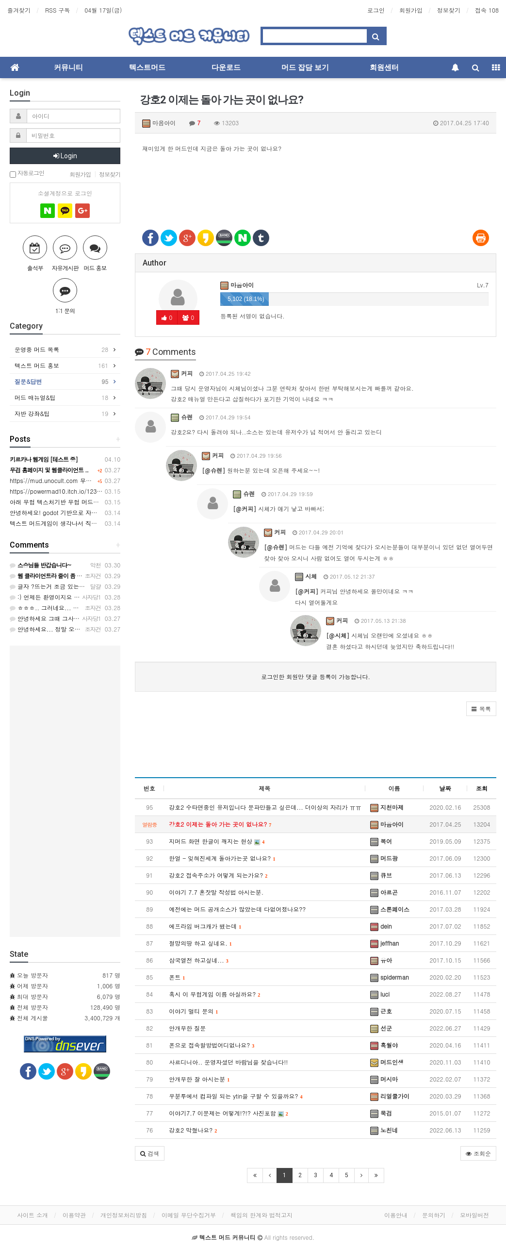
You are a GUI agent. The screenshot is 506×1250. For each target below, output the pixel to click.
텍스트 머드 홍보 (61, 365)
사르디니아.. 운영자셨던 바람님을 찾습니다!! (228, 1062)
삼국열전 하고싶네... (199, 960)
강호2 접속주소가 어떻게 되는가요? (218, 875)
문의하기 (433, 1215)
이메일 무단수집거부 (189, 1215)
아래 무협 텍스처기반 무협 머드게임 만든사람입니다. (80, 502)
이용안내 (396, 1215)
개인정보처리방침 (123, 1215)
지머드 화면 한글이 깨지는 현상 (216, 841)
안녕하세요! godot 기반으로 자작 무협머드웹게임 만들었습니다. (94, 512)
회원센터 (384, 67)
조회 (482, 788)
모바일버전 (474, 1215)
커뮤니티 (68, 67)
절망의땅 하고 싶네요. (200, 943)
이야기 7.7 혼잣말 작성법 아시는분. (216, 892)
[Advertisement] (315, 185)
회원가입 (411, 10)
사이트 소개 (32, 1215)
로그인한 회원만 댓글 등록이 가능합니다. (315, 676)
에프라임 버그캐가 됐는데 (205, 926)
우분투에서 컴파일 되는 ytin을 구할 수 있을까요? (235, 1096)
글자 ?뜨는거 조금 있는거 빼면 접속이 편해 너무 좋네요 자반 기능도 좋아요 (113, 586)
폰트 (177, 977)
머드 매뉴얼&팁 (61, 397)
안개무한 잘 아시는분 (199, 1079)
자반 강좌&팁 (61, 413)
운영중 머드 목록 (61, 349)
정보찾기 (448, 10)
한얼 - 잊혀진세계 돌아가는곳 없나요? (222, 858)
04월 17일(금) (103, 10)
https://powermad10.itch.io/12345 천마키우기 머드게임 (85, 491)
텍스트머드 (147, 67)
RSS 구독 (57, 10)
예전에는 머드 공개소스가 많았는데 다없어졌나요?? (237, 909)
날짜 (445, 788)
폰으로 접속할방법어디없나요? (211, 1045)
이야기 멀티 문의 (193, 1011)
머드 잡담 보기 (305, 67)
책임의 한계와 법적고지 (261, 1215)
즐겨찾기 (19, 10)
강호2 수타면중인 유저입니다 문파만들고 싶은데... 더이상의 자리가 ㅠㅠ (265, 807)
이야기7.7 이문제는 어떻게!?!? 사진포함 (228, 1113)
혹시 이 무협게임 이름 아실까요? (214, 994)
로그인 (376, 10)
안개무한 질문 (187, 1028)
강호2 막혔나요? (193, 1130)
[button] (481, 708)
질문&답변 (61, 381)
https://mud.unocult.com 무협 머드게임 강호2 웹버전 (81, 480)
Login (65, 156)
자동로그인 (27, 173)
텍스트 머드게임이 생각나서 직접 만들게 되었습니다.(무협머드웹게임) (102, 523)
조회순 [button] (478, 1153)
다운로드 (226, 67)
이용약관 (74, 1215)
